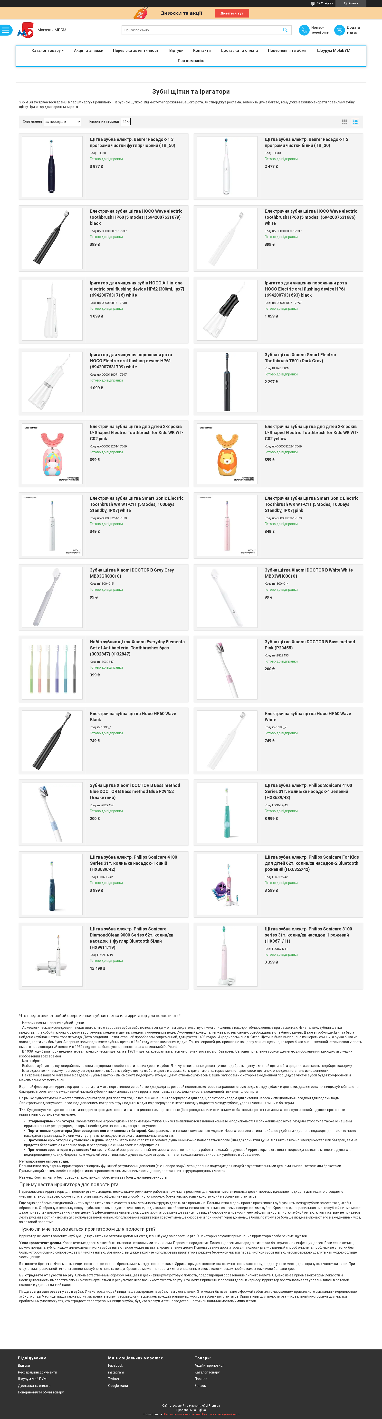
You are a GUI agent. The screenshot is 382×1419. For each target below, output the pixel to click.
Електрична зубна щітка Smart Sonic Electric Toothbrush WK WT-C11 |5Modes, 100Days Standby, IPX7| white (137, 504)
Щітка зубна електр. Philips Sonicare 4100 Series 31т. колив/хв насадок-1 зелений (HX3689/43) (308, 791)
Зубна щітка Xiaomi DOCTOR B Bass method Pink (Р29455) (310, 644)
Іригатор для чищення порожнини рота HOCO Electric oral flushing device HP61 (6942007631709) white (131, 360)
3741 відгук (325, 3)
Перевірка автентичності (136, 50)
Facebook (115, 1365)
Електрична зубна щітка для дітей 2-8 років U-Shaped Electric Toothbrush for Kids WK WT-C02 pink (136, 432)
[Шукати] (285, 30)
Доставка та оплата (239, 50)
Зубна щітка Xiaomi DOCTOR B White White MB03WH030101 (309, 573)
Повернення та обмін (287, 50)
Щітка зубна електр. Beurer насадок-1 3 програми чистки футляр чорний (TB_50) (132, 142)
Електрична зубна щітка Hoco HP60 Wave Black (133, 716)
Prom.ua (214, 1405)
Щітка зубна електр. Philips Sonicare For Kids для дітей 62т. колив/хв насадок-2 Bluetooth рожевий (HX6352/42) (312, 863)
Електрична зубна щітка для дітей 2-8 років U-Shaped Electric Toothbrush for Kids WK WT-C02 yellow (311, 432)
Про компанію (191, 60)
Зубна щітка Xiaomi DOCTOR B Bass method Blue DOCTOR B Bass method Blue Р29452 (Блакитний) (135, 791)
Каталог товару (46, 50)
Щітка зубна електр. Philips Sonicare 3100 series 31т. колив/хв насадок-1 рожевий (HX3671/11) (308, 935)
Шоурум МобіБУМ (333, 50)
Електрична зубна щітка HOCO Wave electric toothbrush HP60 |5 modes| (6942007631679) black (136, 217)
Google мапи (118, 1386)
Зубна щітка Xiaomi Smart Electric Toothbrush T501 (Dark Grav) (300, 357)
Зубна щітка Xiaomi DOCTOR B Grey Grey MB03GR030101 (132, 573)
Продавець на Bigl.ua (191, 1410)
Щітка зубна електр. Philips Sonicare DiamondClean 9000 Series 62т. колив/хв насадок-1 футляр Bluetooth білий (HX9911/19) (131, 938)
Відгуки (176, 50)
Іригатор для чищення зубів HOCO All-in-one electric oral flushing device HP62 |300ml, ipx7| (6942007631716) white (137, 289)
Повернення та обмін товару (41, 1392)
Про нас (201, 1379)
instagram (116, 1372)
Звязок (200, 1386)
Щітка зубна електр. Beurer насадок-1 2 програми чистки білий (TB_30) (306, 142)
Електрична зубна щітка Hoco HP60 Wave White (308, 716)
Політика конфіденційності (220, 1414)
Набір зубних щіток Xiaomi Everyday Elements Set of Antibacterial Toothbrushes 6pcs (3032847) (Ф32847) (137, 647)
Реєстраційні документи (37, 1372)
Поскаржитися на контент (182, 1414)
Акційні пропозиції (209, 1365)
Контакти (202, 50)
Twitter (113, 1379)
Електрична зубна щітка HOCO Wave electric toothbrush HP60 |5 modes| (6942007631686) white (311, 217)
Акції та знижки (88, 50)
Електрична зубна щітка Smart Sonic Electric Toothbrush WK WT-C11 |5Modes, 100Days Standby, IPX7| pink (312, 504)
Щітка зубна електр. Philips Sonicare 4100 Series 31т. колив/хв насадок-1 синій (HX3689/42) (133, 863)
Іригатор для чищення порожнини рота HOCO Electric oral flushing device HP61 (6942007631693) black (306, 289)
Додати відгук (353, 30)
